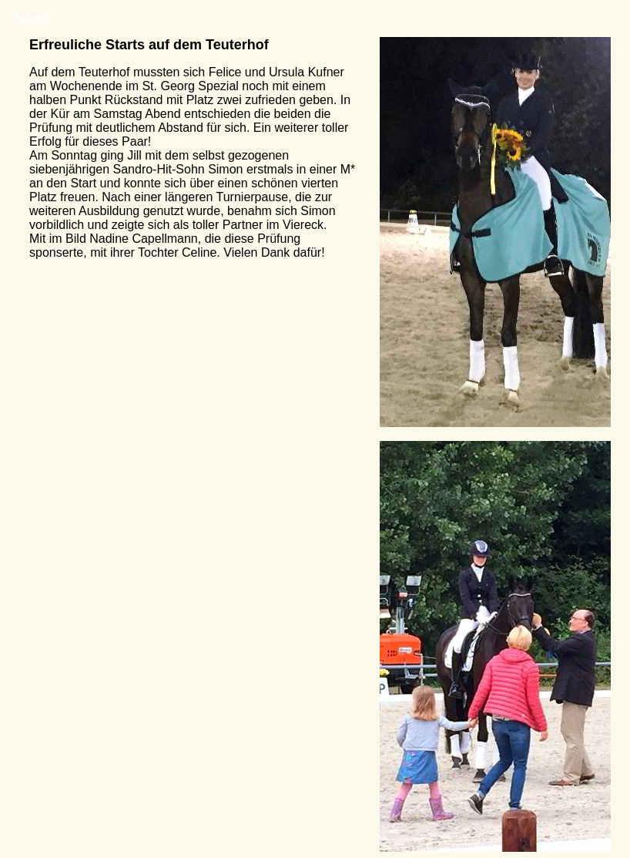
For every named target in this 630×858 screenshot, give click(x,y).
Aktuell (30, 17)
